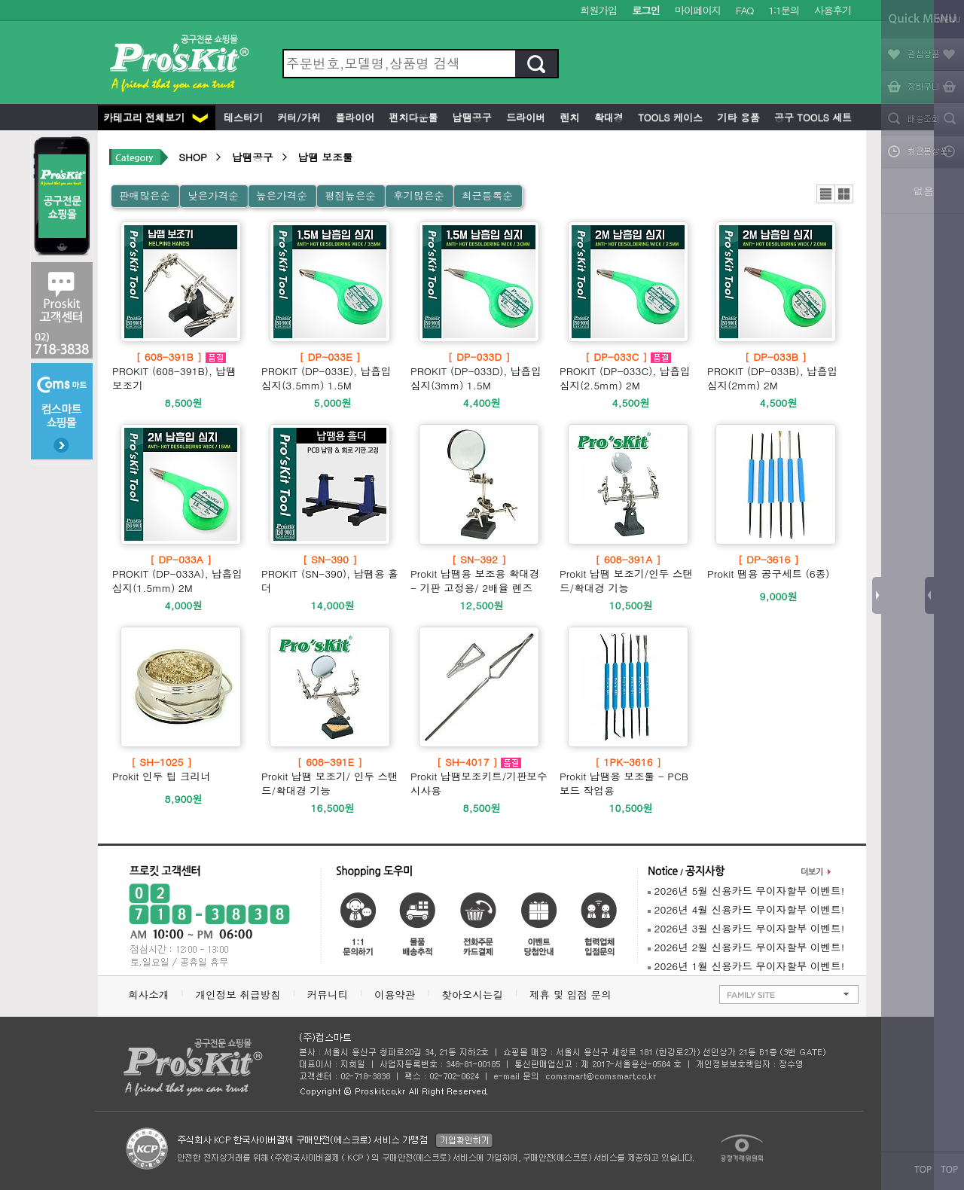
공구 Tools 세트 (811, 117)
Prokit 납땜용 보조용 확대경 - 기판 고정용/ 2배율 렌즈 (479, 573)
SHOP (192, 157)
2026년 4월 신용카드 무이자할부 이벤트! (746, 909)
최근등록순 (487, 195)
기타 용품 (737, 117)
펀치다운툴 (412, 117)
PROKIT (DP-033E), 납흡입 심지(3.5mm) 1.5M (329, 370)
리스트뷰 (825, 194)
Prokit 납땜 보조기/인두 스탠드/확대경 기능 (628, 573)
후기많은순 (418, 195)
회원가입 (598, 10)
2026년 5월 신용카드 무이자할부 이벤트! (746, 890)
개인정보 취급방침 (237, 994)
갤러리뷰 (843, 194)
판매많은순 (144, 195)
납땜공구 (470, 117)
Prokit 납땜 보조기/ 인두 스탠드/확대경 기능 (329, 776)
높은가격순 (281, 195)
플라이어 (353, 117)
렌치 (568, 117)
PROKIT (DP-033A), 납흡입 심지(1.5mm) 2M (180, 573)
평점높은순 (350, 195)
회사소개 (148, 994)
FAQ (744, 10)
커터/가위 (297, 117)
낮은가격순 (213, 195)
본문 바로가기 (0, 0)
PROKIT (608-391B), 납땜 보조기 (180, 370)
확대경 (607, 117)
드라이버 (524, 117)
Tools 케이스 (669, 117)
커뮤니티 (327, 994)
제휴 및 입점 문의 (573, 994)
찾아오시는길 (472, 994)
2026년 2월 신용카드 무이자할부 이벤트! (746, 947)
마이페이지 (698, 10)
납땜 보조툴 (325, 157)
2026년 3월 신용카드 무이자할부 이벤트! (746, 928)
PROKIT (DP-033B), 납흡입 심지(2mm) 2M (775, 370)
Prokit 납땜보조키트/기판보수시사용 (479, 776)
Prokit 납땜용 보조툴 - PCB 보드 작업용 (628, 776)
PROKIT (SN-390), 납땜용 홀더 (329, 573)
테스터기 (242, 117)
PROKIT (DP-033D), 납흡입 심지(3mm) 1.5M (479, 370)
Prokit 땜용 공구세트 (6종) (768, 566)
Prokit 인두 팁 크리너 (161, 769)
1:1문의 (783, 10)
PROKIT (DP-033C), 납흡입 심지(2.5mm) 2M (628, 370)
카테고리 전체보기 (155, 117)
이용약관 (394, 994)
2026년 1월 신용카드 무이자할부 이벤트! (746, 966)
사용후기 (832, 10)
